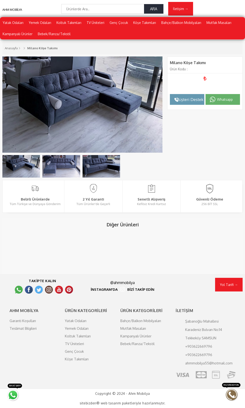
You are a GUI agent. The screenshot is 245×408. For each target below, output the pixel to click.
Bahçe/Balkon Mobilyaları (181, 23)
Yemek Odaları (40, 23)
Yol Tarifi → (229, 285)
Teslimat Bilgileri (23, 328)
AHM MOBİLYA (12, 9)
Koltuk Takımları (68, 23)
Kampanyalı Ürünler (18, 34)
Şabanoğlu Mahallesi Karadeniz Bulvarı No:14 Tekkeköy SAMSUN (203, 329)
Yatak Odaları (13, 23)
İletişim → (180, 9)
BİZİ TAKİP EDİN (140, 290)
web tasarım (111, 403)
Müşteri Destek (189, 99)
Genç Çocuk (119, 23)
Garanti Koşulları (23, 321)
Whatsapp (225, 99)
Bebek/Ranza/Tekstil (54, 34)
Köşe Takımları (144, 23)
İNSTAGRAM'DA (104, 290)
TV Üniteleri (95, 23)
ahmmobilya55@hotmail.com (209, 363)
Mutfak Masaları (218, 23)
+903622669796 (198, 346)
